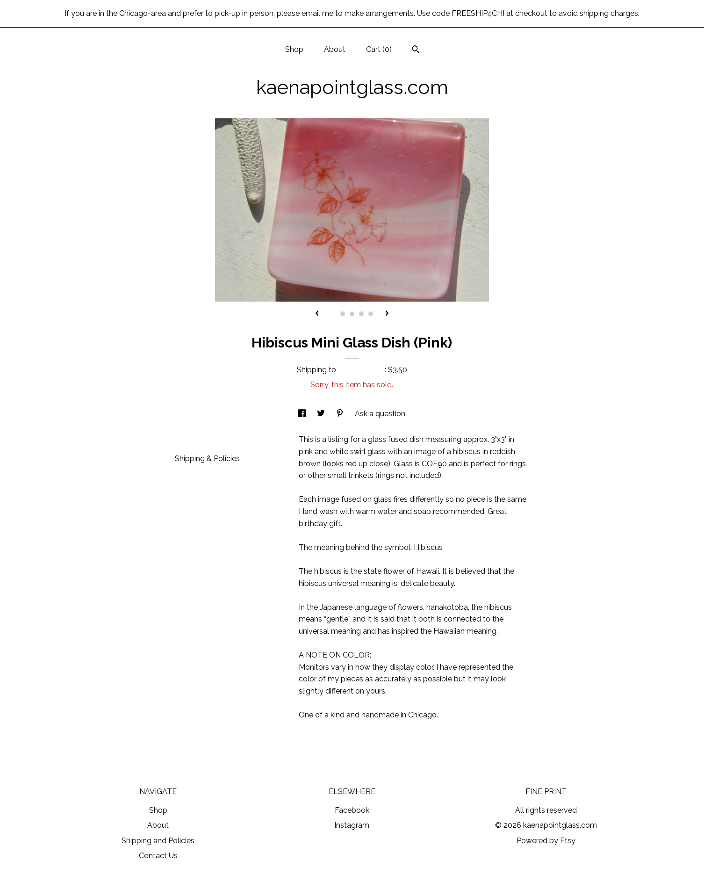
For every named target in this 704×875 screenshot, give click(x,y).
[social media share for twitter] (322, 413)
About (334, 49)
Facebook (352, 810)
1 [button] (333, 313)
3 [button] (352, 313)
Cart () (379, 49)
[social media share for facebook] (303, 413)
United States (361, 369)
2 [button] (342, 313)
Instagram (351, 825)
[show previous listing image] (317, 314)
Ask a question (380, 413)
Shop (294, 49)
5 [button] (370, 313)
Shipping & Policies (207, 458)
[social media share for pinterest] (340, 413)
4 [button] (361, 313)
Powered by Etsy (546, 840)
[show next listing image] (387, 314)
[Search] (415, 50)
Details (191, 438)
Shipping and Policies (158, 840)
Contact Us (158, 855)
